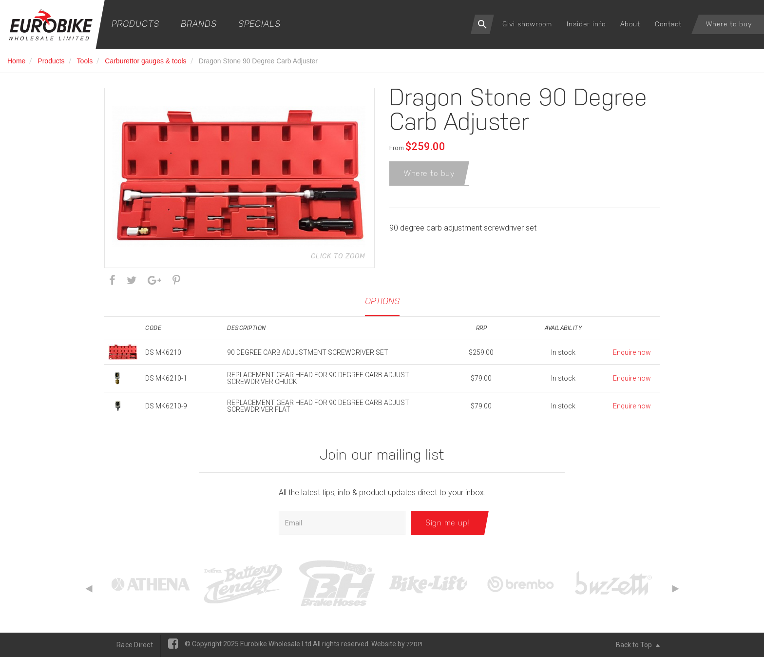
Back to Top (638, 645)
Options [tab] (382, 301)
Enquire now (632, 352)
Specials (259, 24)
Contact (668, 24)
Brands (199, 24)
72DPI (414, 644)
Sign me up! (447, 522)
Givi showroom (527, 24)
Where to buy (729, 24)
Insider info (586, 24)
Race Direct (134, 645)
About (630, 24)
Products (135, 24)
